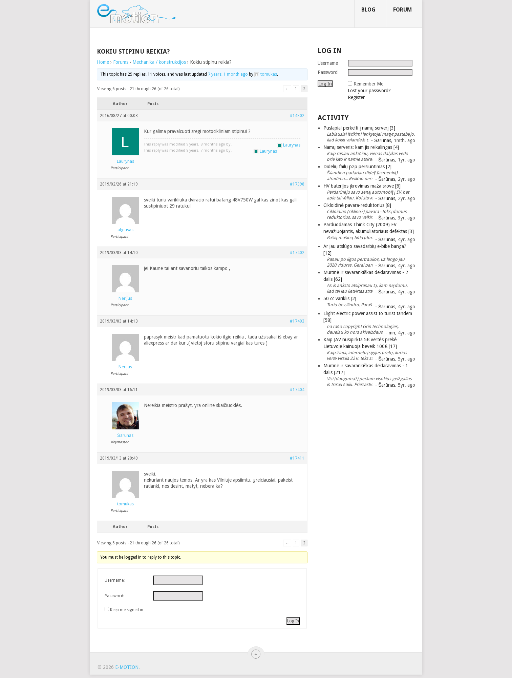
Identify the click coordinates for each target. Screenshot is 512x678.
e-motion (126, 667)
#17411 (297, 458)
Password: (114, 596)
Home (103, 62)
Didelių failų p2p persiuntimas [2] (357, 166)
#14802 (297, 115)
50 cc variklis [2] (339, 298)
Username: (115, 580)
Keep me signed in (126, 609)
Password (328, 72)
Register (356, 97)
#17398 (297, 184)
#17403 (297, 321)
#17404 (297, 389)
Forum (402, 9)
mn (392, 332)
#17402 (297, 252)
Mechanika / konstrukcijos (159, 62)
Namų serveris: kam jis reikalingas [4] (361, 147)
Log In (293, 621)
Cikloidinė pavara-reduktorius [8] (357, 205)
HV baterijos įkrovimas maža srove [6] (362, 186)
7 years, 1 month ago (228, 74)
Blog (368, 9)
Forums (120, 62)
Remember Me (368, 83)
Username (328, 63)
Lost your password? (369, 90)
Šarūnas (382, 140)
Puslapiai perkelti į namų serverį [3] (359, 128)
